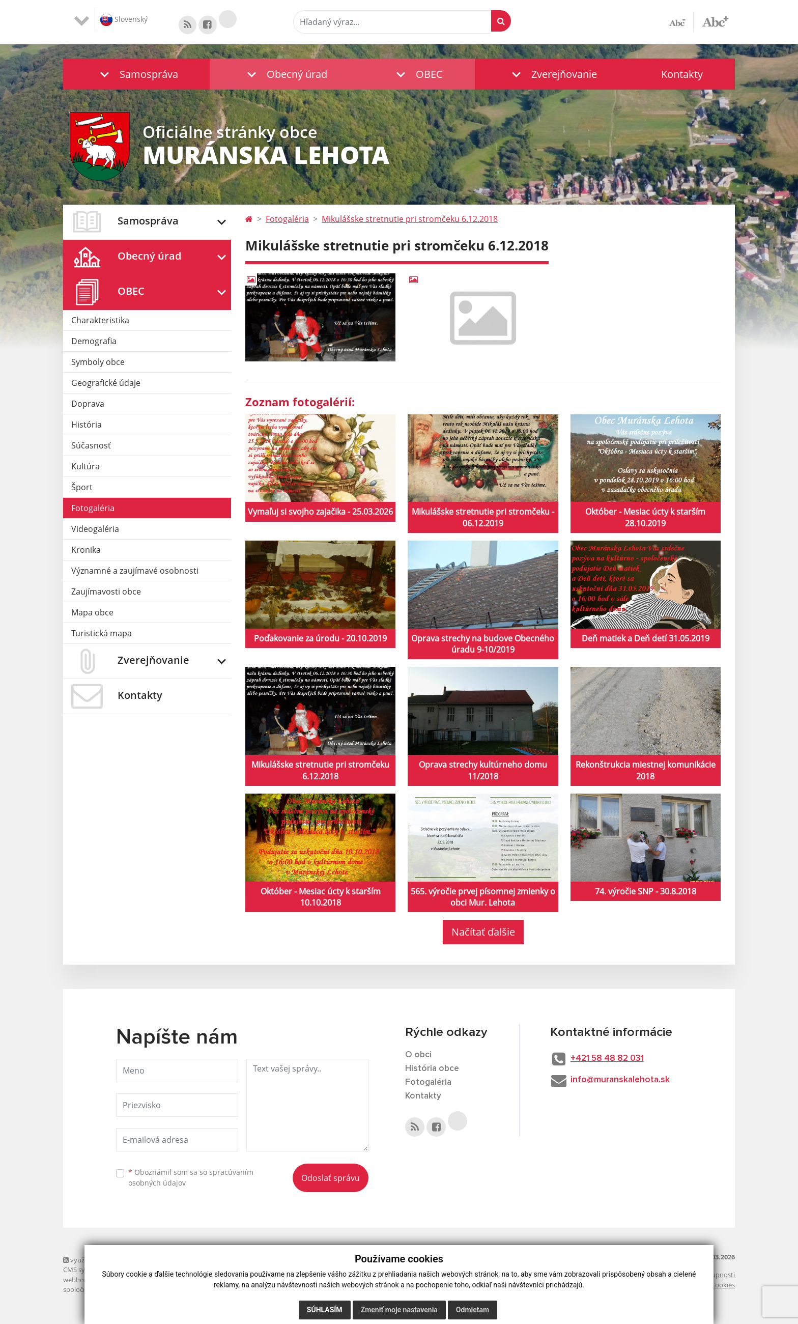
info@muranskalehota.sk (625, 1082)
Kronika (86, 551)
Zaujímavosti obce (106, 593)
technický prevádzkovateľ (197, 1291)
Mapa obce (92, 613)
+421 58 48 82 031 (613, 1060)
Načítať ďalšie (483, 934)
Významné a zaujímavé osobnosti (134, 572)
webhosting (81, 1281)
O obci (419, 1056)
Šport (82, 488)
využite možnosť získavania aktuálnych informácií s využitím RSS (164, 1261)
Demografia (94, 342)
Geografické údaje (105, 384)
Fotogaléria (93, 509)
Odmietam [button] (472, 1310)
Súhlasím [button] (325, 1310)
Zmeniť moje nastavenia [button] (399, 1310)
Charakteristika (100, 321)
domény (174, 1281)
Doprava (87, 405)
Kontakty (682, 74)
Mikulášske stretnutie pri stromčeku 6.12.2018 (410, 220)
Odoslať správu (330, 1179)
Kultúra (85, 467)
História (86, 426)
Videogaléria (95, 530)
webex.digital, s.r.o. (130, 1281)
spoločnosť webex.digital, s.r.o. (109, 1291)
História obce (433, 1070)
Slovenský (124, 20)
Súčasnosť (91, 447)
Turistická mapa (101, 634)
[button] (136, 74)
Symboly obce (98, 363)
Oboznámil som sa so (190, 1179)
